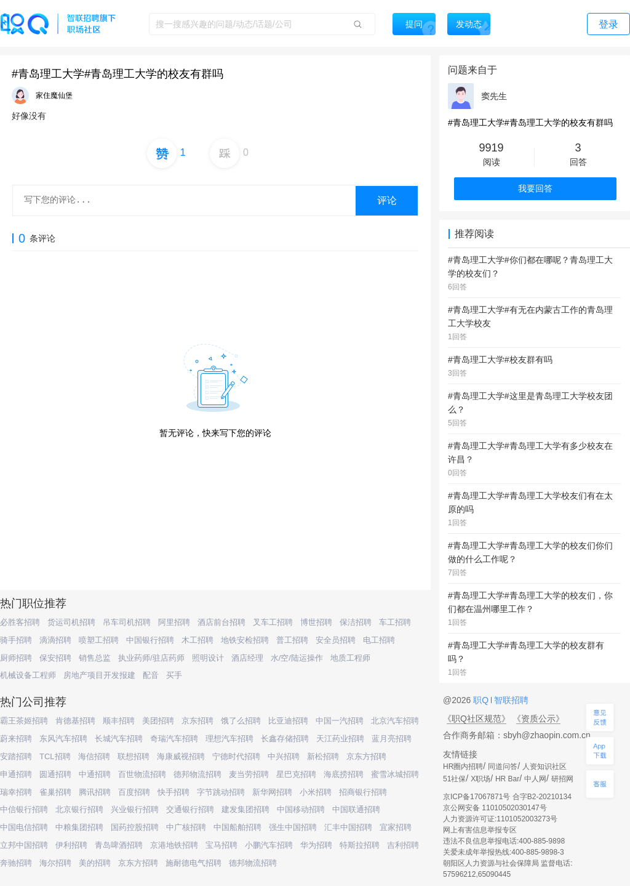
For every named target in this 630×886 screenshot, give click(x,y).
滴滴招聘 (55, 640)
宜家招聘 (396, 827)
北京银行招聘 (79, 809)
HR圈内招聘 (463, 766)
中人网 (535, 779)
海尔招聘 (55, 863)
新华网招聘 (272, 792)
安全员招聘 (336, 640)
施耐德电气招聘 (193, 863)
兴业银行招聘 (135, 809)
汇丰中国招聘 (348, 827)
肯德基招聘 (75, 720)
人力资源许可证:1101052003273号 (500, 819)
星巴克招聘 (296, 774)
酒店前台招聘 (221, 622)
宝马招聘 (221, 845)
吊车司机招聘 (127, 622)
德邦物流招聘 (197, 774)
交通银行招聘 (190, 809)
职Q (482, 700)
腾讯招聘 (95, 792)
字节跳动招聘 (221, 792)
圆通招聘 (55, 774)
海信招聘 (94, 756)
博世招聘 (316, 622)
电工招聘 (379, 640)
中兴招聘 (284, 756)
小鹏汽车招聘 (269, 845)
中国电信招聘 (24, 827)
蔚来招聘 (16, 738)
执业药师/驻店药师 (151, 657)
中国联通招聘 (356, 809)
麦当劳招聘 (249, 774)
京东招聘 (197, 720)
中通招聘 (95, 774)
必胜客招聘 (20, 622)
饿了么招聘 (241, 720)
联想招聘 (134, 756)
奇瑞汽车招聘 (174, 738)
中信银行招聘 (24, 809)
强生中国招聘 (293, 827)
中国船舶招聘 (237, 827)
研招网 (562, 779)
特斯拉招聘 (360, 845)
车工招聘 (395, 622)
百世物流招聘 (142, 774)
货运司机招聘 (71, 622)
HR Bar (507, 779)
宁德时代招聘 (236, 756)
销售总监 (95, 657)
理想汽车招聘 (229, 738)
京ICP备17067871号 (476, 796)
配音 (151, 675)
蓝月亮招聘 (392, 738)
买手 (174, 675)
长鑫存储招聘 (285, 738)
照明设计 (208, 657)
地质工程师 (350, 657)
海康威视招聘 (181, 756)
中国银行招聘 (150, 640)
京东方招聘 (366, 756)
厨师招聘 (16, 657)
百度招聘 (134, 792)
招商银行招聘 (363, 792)
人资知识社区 (544, 766)
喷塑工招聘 (99, 640)
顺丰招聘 (119, 720)
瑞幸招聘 (16, 792)
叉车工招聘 (273, 622)
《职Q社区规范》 (476, 718)
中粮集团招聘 (79, 827)
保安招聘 (55, 657)
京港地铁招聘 (174, 845)
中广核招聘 (186, 827)
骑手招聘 (16, 640)
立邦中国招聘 (24, 845)
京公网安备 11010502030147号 (495, 807)
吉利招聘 (403, 845)
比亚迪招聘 (288, 720)
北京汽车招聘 (395, 720)
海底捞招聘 (344, 774)
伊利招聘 (71, 845)
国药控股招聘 (135, 827)
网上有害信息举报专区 (480, 830)
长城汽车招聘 (119, 738)
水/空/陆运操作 (297, 657)
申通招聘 (16, 774)
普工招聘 (292, 640)
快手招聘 (173, 792)
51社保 (454, 779)
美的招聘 (95, 863)
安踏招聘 (16, 756)
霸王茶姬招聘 (24, 720)
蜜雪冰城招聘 (395, 774)
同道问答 (502, 766)
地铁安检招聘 (245, 640)
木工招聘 (197, 640)
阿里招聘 (174, 622)
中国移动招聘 (301, 809)
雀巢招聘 (55, 792)
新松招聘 (323, 756)
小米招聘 (316, 792)
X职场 (480, 779)
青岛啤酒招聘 (119, 845)
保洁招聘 (356, 622)
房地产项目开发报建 (99, 675)
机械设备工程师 (28, 675)
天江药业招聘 (340, 738)
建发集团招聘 (245, 809)
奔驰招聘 (16, 863)
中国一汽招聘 (340, 720)
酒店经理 (247, 657)
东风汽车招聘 (63, 738)
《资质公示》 (538, 718)
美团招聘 (158, 720)
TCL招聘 (55, 756)
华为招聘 (316, 845)
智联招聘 (510, 700)
